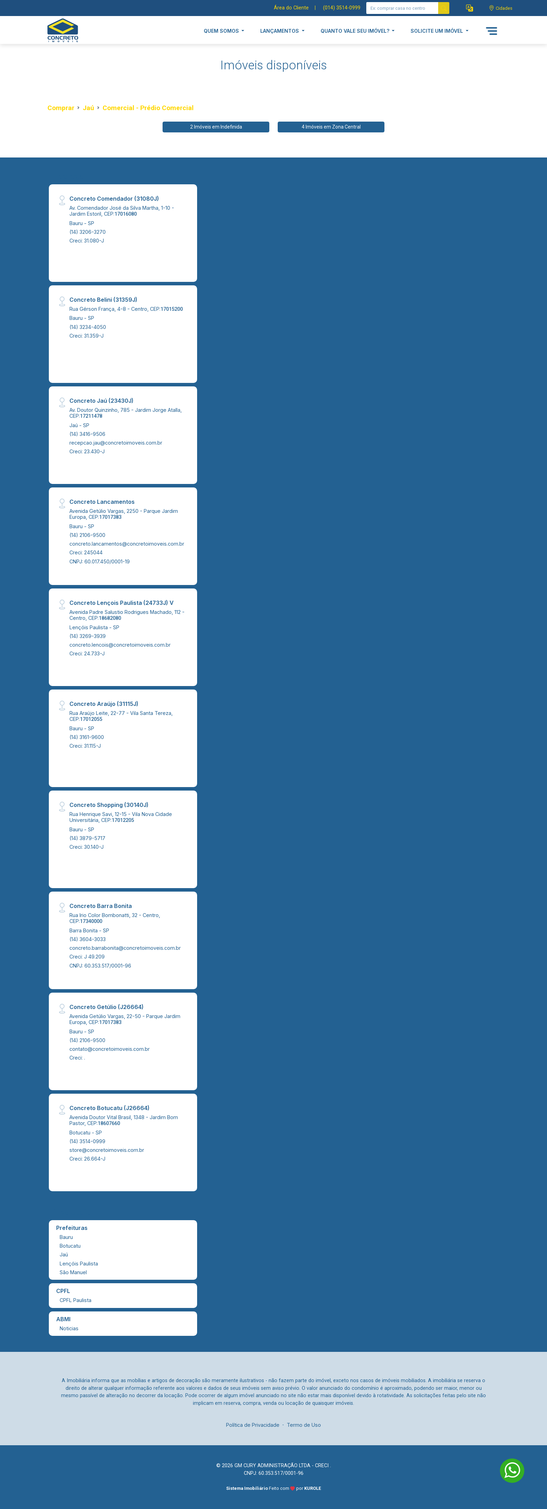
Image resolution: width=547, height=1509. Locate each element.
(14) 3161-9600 (86, 737)
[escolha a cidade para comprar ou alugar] (500, 8)
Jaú (88, 108)
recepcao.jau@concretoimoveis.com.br (115, 443)
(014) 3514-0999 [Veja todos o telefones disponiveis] (341, 8)
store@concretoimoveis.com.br (106, 1150)
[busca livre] (443, 8)
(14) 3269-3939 (87, 636)
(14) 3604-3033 (87, 939)
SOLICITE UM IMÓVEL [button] (437, 31)
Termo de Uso (304, 1425)
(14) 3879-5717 (87, 838)
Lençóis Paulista (79, 1264)
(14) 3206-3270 (87, 232)
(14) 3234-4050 (87, 327)
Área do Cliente (291, 8)
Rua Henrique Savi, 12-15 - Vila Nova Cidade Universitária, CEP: (120, 817)
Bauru (66, 1237)
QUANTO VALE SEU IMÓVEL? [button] (356, 31)
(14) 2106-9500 (87, 535)
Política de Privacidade (252, 1425)
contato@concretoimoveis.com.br (109, 1049)
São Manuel (73, 1272)
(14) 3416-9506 (87, 434)
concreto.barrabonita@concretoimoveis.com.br (125, 948)
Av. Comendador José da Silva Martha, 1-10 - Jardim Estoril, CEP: (121, 211)
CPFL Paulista (75, 1300)
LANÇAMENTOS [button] (280, 31)
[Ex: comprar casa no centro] (402, 8)
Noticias (69, 1328)
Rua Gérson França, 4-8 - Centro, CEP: (126, 309)
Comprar (60, 108)
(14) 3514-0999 (87, 1141)
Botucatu (70, 1246)
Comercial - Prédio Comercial (148, 108)
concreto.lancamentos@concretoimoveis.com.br (126, 544)
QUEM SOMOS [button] (222, 31)
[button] (469, 8)
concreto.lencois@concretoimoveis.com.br (120, 645)
